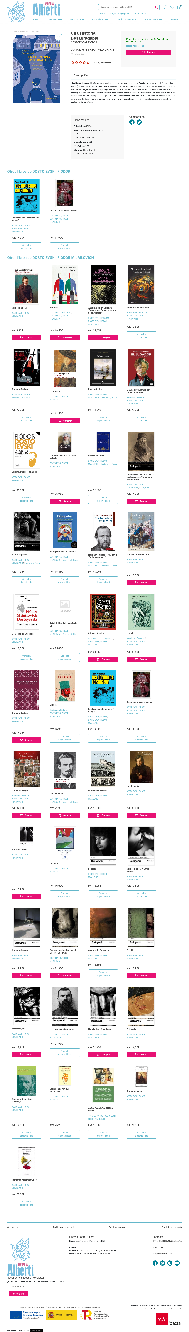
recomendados (153, 19)
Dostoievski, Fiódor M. (136, 397)
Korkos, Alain (29, 397)
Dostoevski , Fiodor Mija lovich (100, 638)
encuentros (55, 19)
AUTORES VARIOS (95, 1116)
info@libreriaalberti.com (162, 1254)
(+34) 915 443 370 (160, 1247)
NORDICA (87, 126)
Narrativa (21, 32)
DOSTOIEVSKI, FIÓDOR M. (60, 313)
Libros (15, 32)
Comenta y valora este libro (103, 62)
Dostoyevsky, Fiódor (109, 397)
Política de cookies (118, 1227)
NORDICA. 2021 (78, 54)
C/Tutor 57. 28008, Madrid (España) (167, 1241)
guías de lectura (127, 19)
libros (37, 19)
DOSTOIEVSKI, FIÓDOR (21, 225)
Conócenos (12, 1227)
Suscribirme (18, 1294)
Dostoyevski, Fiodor (109, 464)
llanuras (175, 19)
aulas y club (77, 19)
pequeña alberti (101, 19)
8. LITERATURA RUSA (32, 32)
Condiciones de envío (172, 1227)
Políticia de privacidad (63, 1227)
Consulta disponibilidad (26, 247)
